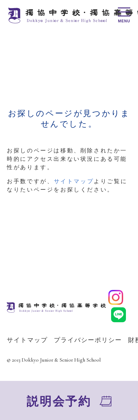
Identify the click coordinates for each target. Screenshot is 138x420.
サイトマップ (74, 181)
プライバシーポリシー (88, 339)
